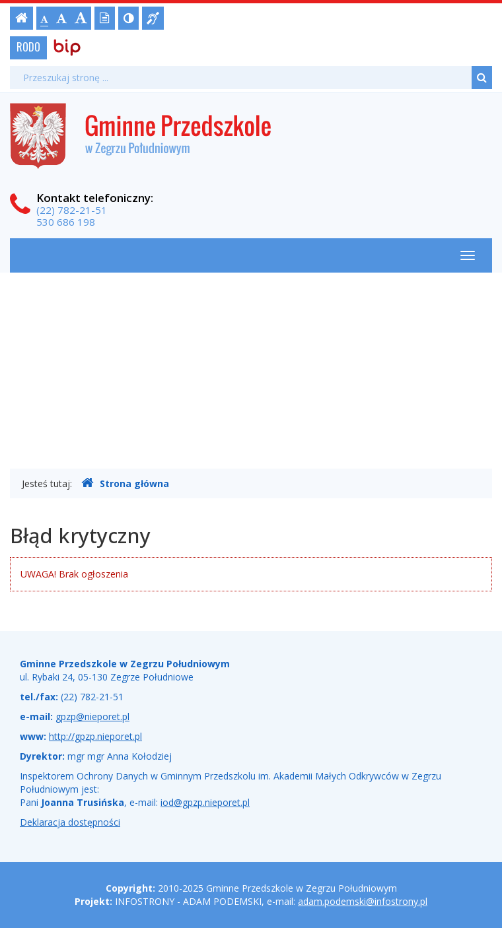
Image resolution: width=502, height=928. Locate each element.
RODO (28, 47)
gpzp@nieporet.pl (92, 716)
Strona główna (125, 483)
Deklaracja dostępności (70, 822)
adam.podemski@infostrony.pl (362, 901)
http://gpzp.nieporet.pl (95, 736)
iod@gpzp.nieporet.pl (205, 802)
